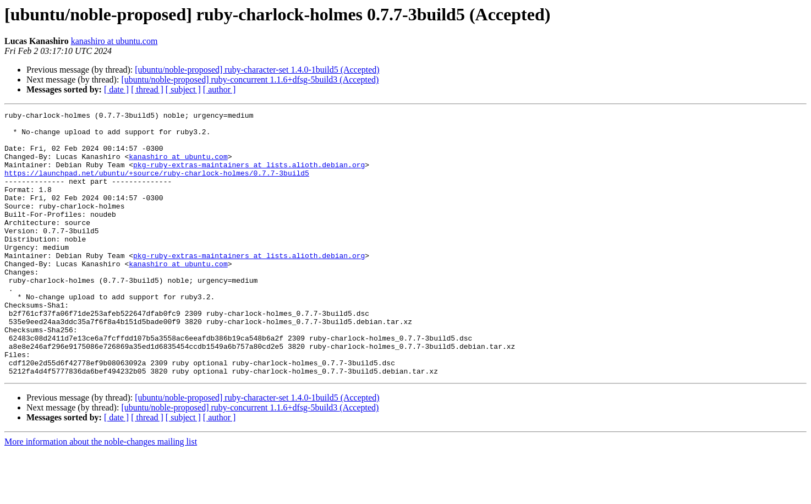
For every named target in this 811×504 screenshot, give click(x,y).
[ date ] (116, 89)
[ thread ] (147, 89)
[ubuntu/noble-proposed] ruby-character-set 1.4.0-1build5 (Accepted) (257, 69)
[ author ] (219, 89)
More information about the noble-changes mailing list (100, 494)
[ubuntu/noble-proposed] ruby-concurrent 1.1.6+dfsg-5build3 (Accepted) (250, 79)
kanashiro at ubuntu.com (114, 41)
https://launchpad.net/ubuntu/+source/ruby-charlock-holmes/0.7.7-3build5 (156, 186)
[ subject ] (183, 89)
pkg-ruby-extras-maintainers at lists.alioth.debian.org (249, 176)
